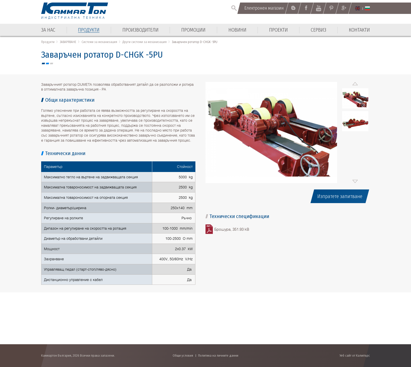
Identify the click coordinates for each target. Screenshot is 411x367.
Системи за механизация (99, 42)
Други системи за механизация (144, 42)
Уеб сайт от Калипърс (355, 355)
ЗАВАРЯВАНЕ (68, 42)
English (357, 8)
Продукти (48, 42)
